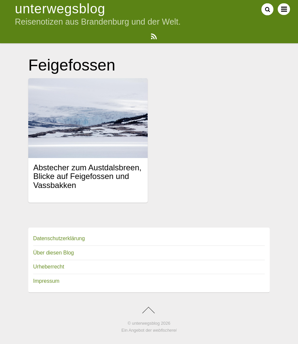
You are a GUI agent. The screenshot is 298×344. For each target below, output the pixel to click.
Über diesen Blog (53, 253)
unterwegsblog (146, 323)
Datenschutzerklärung (59, 238)
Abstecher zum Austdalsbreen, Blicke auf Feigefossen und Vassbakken (87, 176)
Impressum (46, 281)
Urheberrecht (48, 266)
